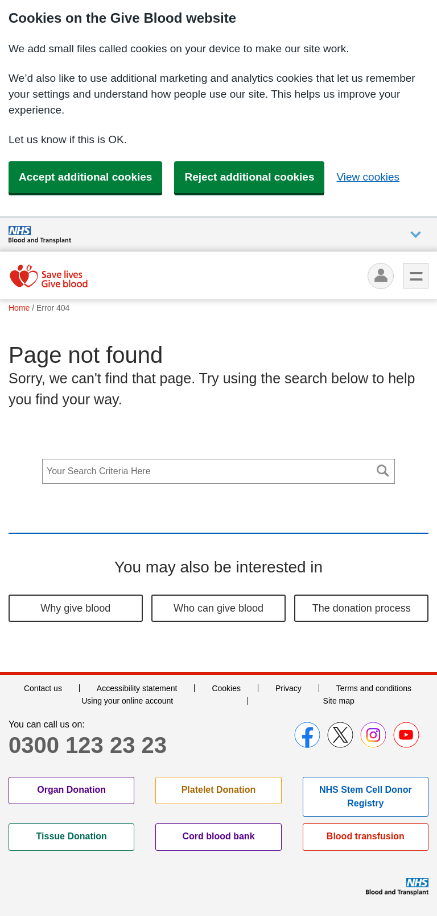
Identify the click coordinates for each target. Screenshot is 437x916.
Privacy (288, 688)
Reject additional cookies (249, 177)
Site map (338, 700)
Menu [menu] (415, 275)
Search (383, 470)
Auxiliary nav (415, 235)
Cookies (226, 688)
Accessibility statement (137, 688)
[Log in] (381, 276)
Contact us (43, 688)
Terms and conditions (373, 688)
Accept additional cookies (85, 177)
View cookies (367, 177)
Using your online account (127, 700)
